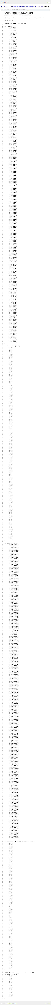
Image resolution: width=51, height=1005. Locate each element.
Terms (15, 1003)
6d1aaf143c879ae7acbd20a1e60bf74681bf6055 (20, 6)
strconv (40, 6)
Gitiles (8, 1003)
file (28, 9)
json (49, 1003)
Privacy (11, 1003)
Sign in (48, 2)
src (36, 6)
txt (45, 1003)
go (2, 6)
